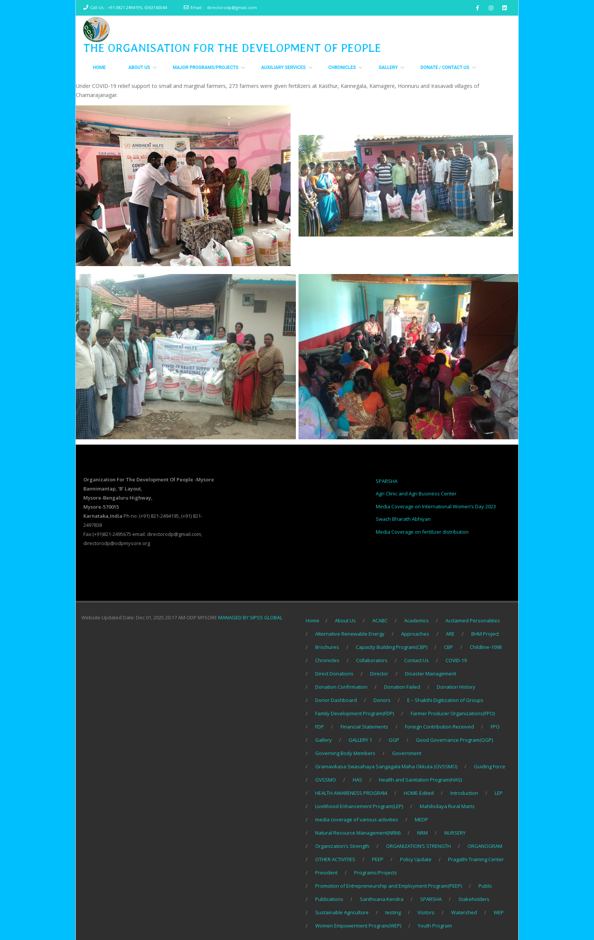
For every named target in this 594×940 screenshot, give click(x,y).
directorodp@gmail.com (232, 7)
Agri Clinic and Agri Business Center (416, 493)
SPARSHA (386, 481)
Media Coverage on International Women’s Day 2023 (436, 506)
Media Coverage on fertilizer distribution (422, 531)
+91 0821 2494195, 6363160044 (137, 7)
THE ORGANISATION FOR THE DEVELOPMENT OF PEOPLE (232, 48)
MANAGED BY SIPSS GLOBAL (250, 617)
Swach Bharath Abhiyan (403, 518)
